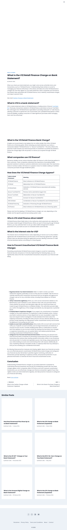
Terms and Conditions (36, 522)
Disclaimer (17, 522)
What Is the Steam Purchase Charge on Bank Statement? (47, 384)
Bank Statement (11, 72)
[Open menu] (64, 2)
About (45, 522)
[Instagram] (32, 514)
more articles (14, 377)
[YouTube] (38, 514)
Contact (51, 522)
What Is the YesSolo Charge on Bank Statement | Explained (19, 384)
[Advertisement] (33, 14)
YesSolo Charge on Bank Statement (23, 98)
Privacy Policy (25, 522)
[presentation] (17, 408)
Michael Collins (12, 81)
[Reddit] (35, 514)
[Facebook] (28, 514)
